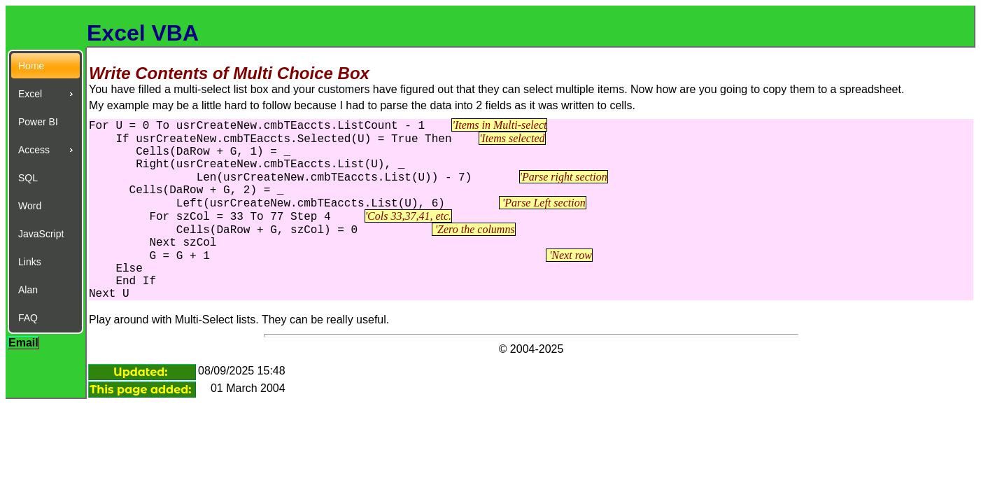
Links (29, 261)
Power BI (38, 121)
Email (23, 343)
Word (29, 205)
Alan (28, 289)
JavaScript (41, 233)
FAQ (28, 317)
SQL (28, 177)
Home (31, 65)
